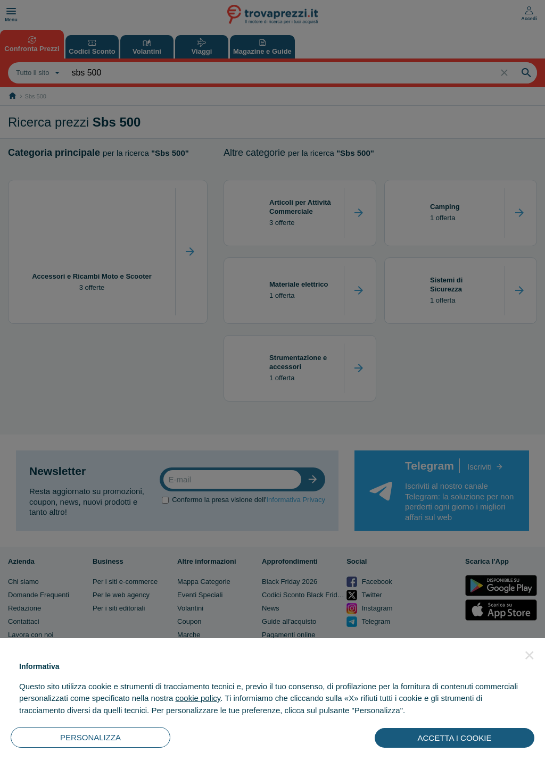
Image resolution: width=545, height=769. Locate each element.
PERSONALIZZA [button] (90, 737)
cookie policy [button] (197, 698)
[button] (529, 655)
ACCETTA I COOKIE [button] (455, 737)
